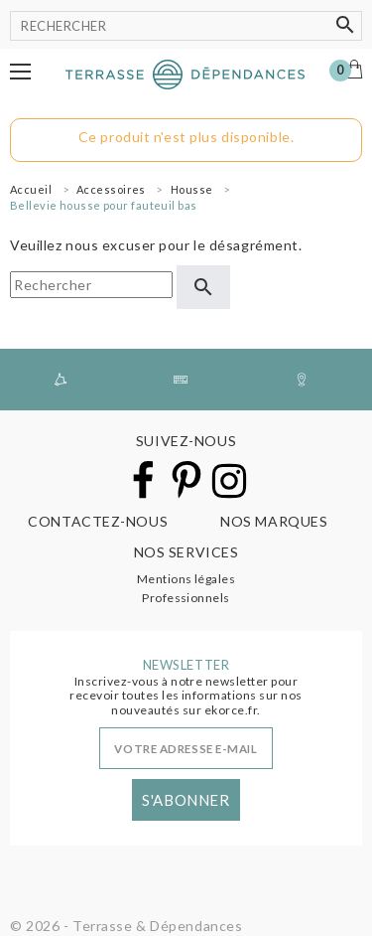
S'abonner (185, 800)
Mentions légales (186, 578)
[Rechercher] (186, 26)
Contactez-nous (98, 521)
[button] (20, 71)
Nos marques (273, 521)
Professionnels (186, 597)
